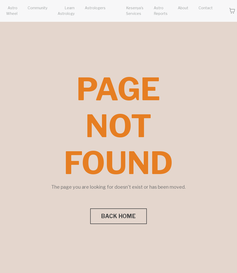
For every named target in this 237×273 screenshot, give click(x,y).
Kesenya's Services (134, 11)
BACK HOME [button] (118, 216)
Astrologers (95, 8)
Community (37, 8)
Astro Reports (161, 11)
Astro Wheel (11, 11)
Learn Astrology (66, 11)
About (183, 8)
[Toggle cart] (232, 11)
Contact (206, 8)
